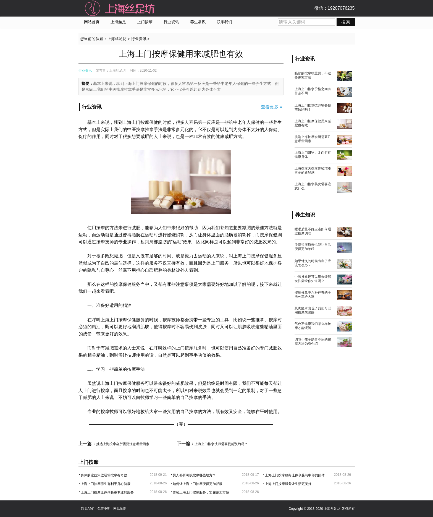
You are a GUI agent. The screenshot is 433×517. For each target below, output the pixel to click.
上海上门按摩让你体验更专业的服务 (107, 492)
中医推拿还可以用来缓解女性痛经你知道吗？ (313, 279)
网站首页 (91, 22)
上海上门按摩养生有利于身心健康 (105, 484)
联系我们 (224, 22)
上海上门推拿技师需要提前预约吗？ (221, 444)
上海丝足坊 (117, 39)
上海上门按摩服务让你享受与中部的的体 (295, 475)
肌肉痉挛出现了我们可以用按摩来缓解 (313, 310)
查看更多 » (271, 107)
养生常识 (198, 22)
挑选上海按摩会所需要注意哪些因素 (122, 444)
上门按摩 (145, 22)
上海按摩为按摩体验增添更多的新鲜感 (313, 170)
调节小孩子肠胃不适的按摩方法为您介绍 (313, 342)
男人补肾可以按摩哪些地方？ (194, 475)
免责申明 (104, 509)
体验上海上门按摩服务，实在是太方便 (201, 492)
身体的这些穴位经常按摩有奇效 (104, 475)
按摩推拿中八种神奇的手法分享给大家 (313, 295)
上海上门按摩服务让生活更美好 (288, 484)
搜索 (345, 22)
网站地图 (120, 509)
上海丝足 (118, 22)
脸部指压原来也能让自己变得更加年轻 (313, 247)
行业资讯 (171, 22)
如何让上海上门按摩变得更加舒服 (197, 484)
